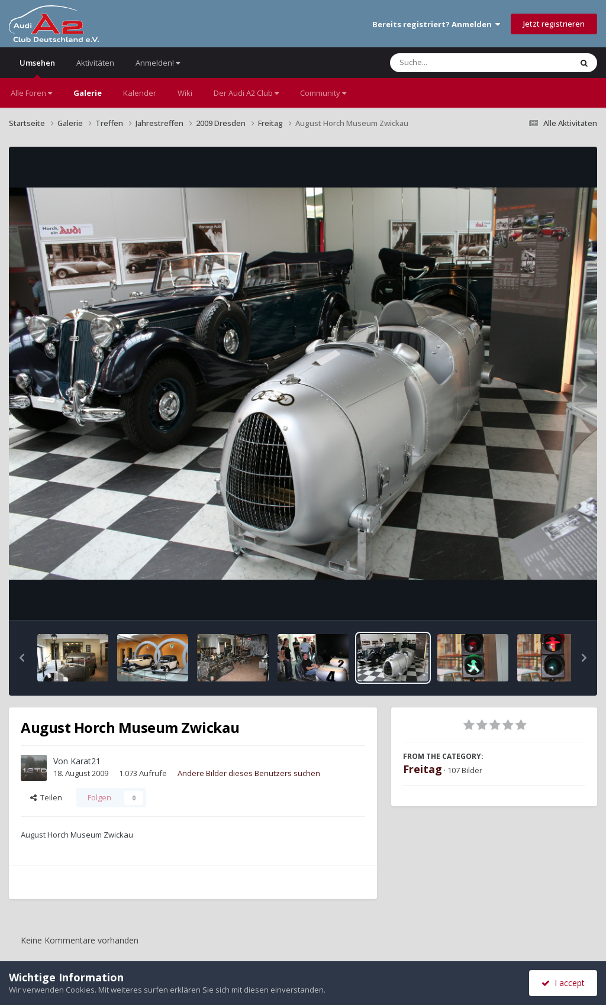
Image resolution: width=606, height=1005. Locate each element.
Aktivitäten (95, 62)
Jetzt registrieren (554, 23)
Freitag (422, 769)
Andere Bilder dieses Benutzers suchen (249, 773)
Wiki (185, 93)
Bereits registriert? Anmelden (436, 24)
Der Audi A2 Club (246, 93)
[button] (22, 658)
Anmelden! (158, 62)
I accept (563, 982)
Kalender (139, 93)
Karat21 (85, 761)
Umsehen (37, 67)
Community (323, 93)
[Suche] (456, 62)
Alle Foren (31, 93)
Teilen (46, 797)
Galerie (87, 93)
